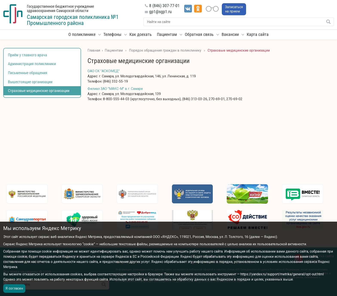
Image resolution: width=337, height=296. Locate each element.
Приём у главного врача (27, 55)
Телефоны (112, 34)
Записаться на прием (234, 9)
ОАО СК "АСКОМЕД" (103, 71)
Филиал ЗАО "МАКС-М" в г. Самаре (115, 89)
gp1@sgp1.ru (160, 11)
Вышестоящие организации (30, 82)
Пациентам (167, 34)
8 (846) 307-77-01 (164, 5)
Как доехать (140, 34)
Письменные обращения (27, 73)
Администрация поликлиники (32, 63)
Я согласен (14, 288)
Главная (93, 50)
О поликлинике (81, 34)
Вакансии (230, 34)
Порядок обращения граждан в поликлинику (165, 50)
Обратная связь (199, 34)
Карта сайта (258, 34)
